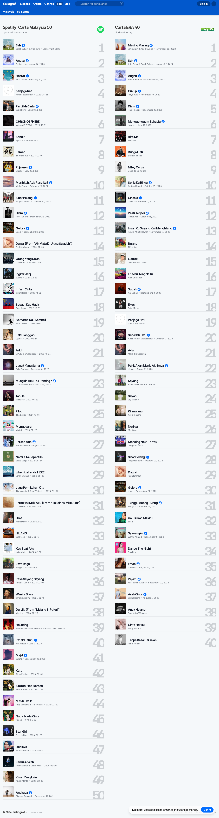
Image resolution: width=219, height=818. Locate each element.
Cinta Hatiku (136, 625)
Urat (19, 518)
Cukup (134, 91)
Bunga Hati (135, 152)
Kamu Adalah (25, 762)
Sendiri (20, 137)
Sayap (132, 396)
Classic (135, 198)
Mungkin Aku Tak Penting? (36, 381)
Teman (20, 152)
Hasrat (22, 76)
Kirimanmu (135, 411)
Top (59, 3)
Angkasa (24, 792)
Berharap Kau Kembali (31, 320)
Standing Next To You (142, 442)
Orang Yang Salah (28, 259)
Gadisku (133, 259)
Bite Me (133, 137)
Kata (19, 670)
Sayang (133, 381)
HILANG (21, 533)
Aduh (19, 350)
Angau (22, 60)
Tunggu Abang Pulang (145, 503)
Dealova (21, 747)
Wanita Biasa (24, 594)
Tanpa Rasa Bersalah (142, 640)
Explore (25, 3)
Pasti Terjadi (138, 213)
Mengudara (23, 426)
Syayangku (137, 533)
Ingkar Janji (23, 274)
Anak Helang (136, 609)
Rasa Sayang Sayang (30, 579)
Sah (20, 45)
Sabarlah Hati (139, 335)
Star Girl (21, 731)
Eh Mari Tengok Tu (140, 274)
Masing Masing (140, 45)
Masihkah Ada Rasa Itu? (34, 182)
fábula (20, 396)
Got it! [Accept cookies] (207, 809)
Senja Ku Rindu (140, 182)
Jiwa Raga (23, 564)
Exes (131, 304)
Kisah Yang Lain (26, 777)
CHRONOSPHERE (28, 121)
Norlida (133, 426)
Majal (21, 655)
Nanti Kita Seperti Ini (29, 457)
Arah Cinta (137, 594)
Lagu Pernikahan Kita (30, 487)
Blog (67, 3)
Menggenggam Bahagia (146, 121)
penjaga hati (24, 91)
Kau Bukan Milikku (140, 518)
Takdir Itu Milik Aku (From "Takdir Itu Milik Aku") (48, 503)
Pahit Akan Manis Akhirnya (148, 365)
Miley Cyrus (136, 167)
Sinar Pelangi (26, 198)
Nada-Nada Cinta (27, 716)
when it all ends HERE (30, 472)
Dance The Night (139, 548)
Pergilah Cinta (27, 106)
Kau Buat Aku (25, 548)
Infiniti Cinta (24, 289)
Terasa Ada (26, 442)
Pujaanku (24, 167)
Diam (21, 213)
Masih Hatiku (24, 701)
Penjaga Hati (136, 320)
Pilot (19, 411)
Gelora (22, 228)
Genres (49, 3)
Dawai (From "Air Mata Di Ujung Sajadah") (44, 243)
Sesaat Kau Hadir (27, 304)
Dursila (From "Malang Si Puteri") (38, 609)
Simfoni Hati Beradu (29, 686)
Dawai (132, 472)
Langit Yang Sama (30, 365)
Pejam (134, 579)
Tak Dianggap (25, 335)
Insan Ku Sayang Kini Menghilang (152, 228)
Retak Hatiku (26, 640)
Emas (134, 564)
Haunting (22, 625)
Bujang (132, 243)
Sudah (134, 289)
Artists (37, 3)
